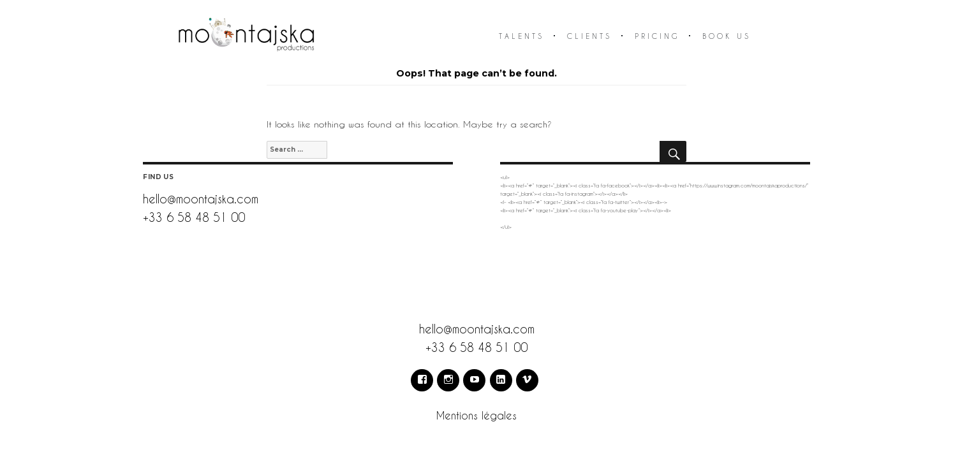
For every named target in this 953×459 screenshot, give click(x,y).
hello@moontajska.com (200, 198)
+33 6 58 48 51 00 (194, 217)
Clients (589, 36)
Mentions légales (476, 415)
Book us (726, 36)
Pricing (657, 36)
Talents (521, 36)
